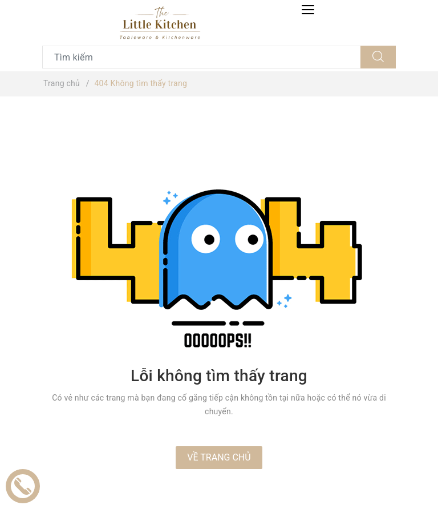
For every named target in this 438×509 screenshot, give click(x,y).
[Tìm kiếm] (378, 57)
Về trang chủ (218, 457)
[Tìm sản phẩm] (201, 57)
